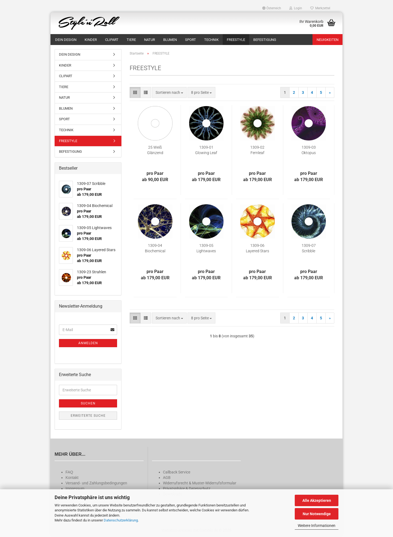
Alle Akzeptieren (316, 500)
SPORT (190, 40)
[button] (271, 8)
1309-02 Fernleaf (257, 150)
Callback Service (176, 472)
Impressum (75, 488)
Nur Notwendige (317, 514)
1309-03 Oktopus (309, 150)
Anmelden (88, 343)
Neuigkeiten (327, 40)
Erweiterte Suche (88, 416)
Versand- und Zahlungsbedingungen (96, 483)
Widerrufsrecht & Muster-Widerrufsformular (199, 483)
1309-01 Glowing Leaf (206, 150)
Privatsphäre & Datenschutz (186, 488)
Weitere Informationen (316, 525)
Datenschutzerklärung (121, 520)
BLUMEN (170, 40)
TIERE (131, 40)
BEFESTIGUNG (264, 40)
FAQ (69, 472)
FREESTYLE (236, 40)
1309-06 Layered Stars (257, 248)
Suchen (88, 403)
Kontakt (72, 477)
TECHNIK (211, 40)
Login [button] (295, 8)
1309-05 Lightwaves (206, 248)
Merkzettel (320, 8)
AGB (167, 477)
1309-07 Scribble (309, 248)
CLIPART (111, 40)
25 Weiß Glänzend (155, 150)
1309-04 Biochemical (155, 248)
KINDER (91, 40)
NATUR (149, 40)
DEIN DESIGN (65, 40)
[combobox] (169, 92)
